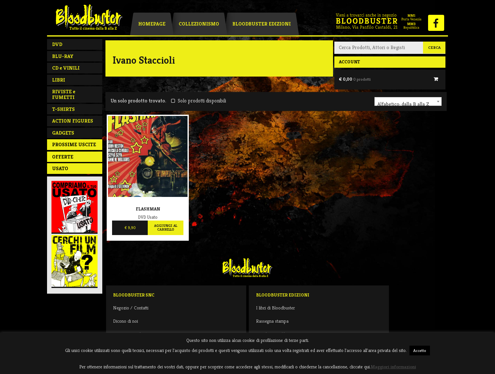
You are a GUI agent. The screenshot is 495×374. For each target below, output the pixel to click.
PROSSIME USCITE (74, 144)
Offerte (62, 156)
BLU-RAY (63, 56)
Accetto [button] (419, 350)
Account (349, 62)
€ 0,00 (355, 79)
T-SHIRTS (63, 109)
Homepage (151, 23)
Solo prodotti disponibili (198, 100)
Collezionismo (199, 23)
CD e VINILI (66, 68)
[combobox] (408, 101)
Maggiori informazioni (393, 367)
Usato (60, 168)
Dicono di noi (125, 321)
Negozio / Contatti (130, 308)
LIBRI (58, 80)
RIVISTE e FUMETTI (63, 94)
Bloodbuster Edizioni (261, 23)
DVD (57, 44)
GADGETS (63, 132)
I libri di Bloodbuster (275, 308)
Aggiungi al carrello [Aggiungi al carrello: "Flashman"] (165, 227)
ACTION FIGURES (72, 121)
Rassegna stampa (272, 321)
